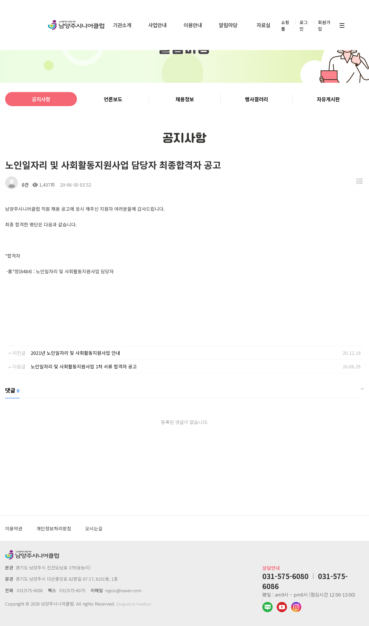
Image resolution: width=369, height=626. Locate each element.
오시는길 (93, 528)
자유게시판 (328, 99)
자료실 (263, 23)
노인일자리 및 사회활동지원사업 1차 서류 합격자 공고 (84, 366)
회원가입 (324, 24)
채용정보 (185, 99)
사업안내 (157, 23)
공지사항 (41, 99)
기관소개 (122, 23)
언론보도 (113, 99)
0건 (24, 184)
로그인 (304, 24)
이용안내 (192, 23)
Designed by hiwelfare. (133, 604)
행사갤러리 (256, 99)
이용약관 (14, 528)
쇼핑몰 (285, 24)
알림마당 (228, 23)
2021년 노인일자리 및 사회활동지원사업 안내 (75, 352)
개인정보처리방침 (53, 528)
